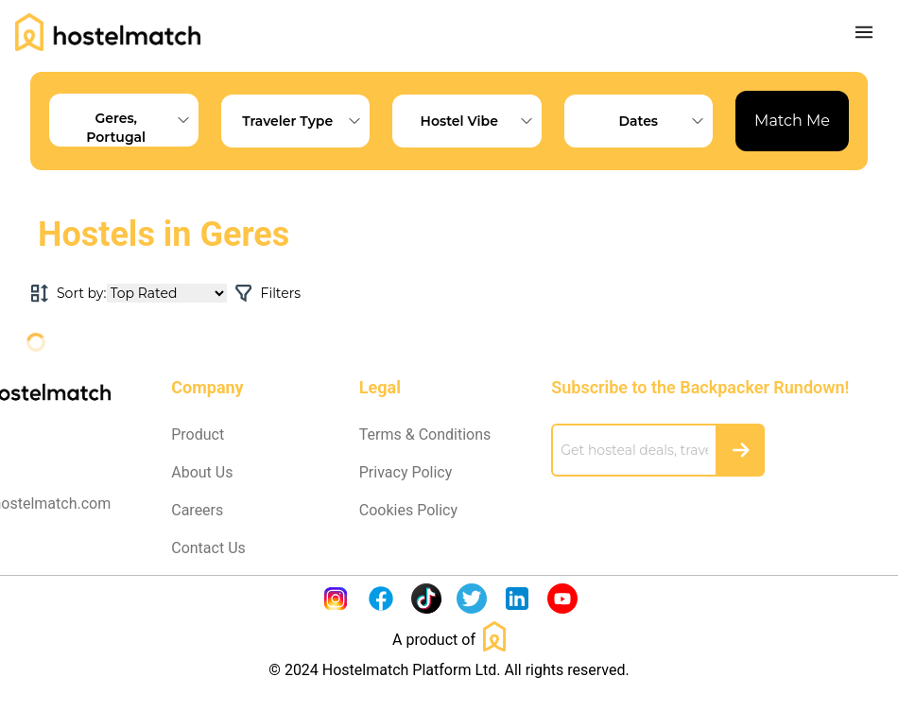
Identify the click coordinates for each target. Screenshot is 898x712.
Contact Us (208, 548)
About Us (202, 472)
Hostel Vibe (481, 121)
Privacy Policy (406, 472)
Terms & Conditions (425, 434)
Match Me (792, 121)
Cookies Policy (408, 510)
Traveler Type (306, 121)
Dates (665, 121)
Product (197, 434)
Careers (197, 510)
